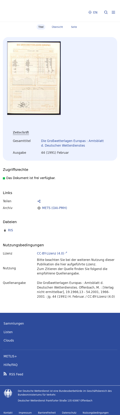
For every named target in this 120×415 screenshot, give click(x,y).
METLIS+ (10, 356)
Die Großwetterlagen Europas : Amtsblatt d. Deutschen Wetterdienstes (72, 143)
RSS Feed (16, 374)
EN (95, 12)
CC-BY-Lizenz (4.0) (50, 253)
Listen (8, 332)
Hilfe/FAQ (11, 364)
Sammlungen (14, 323)
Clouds (9, 340)
